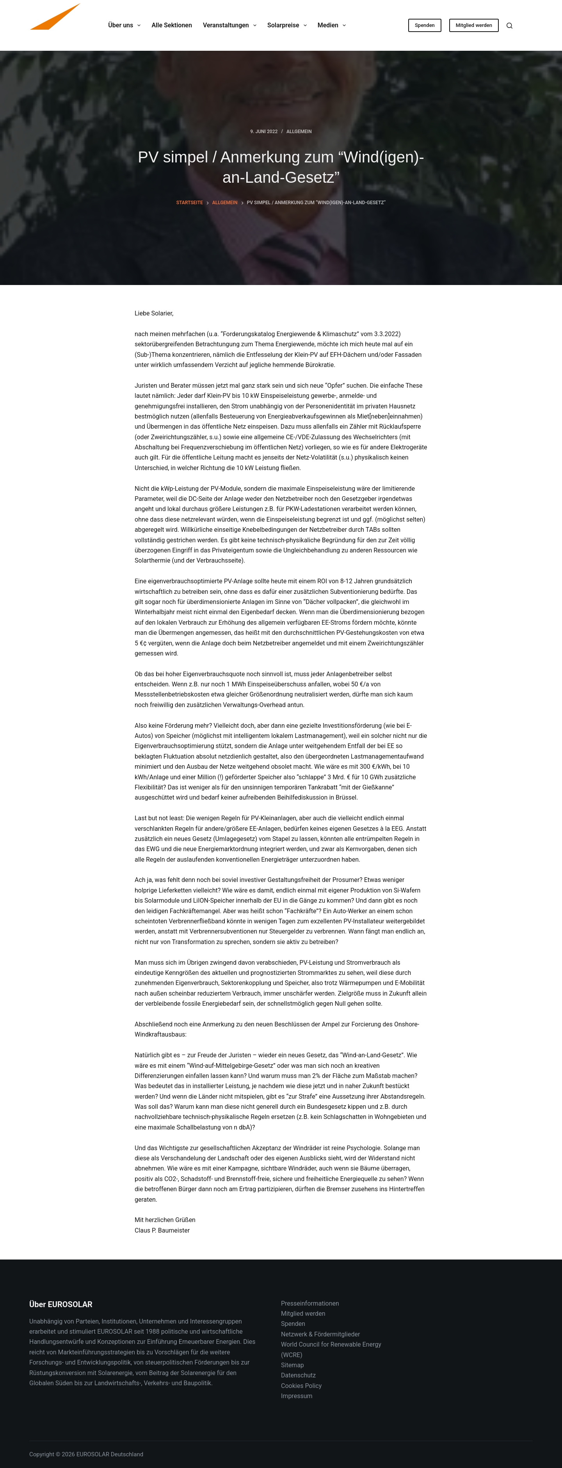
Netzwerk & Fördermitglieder (320, 1334)
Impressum (297, 1396)
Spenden (425, 25)
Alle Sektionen (171, 25)
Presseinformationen (310, 1303)
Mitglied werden (474, 25)
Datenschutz (298, 1375)
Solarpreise (288, 25)
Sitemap (292, 1365)
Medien (333, 25)
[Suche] (509, 26)
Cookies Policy (301, 1386)
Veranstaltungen (231, 25)
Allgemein (299, 131)
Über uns (126, 25)
